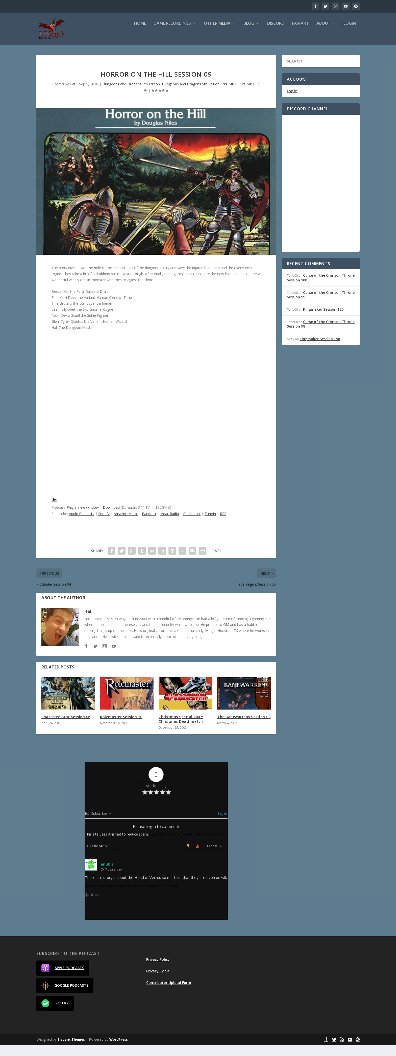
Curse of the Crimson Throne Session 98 (321, 334)
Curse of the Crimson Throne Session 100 (321, 288)
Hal (72, 94)
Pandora (149, 524)
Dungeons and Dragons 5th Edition (131, 94)
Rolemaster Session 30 (121, 727)
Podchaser (192, 524)
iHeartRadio (169, 524)
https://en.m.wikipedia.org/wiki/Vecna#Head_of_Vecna (132, 896)
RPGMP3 (246, 94)
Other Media (217, 34)
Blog (248, 34)
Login (349, 34)
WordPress (118, 1050)
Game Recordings (172, 34)
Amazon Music (126, 524)
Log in (292, 101)
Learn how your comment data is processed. (186, 845)
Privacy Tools (157, 981)
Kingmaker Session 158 (320, 349)
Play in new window (83, 518)
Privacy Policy (158, 970)
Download (111, 518)
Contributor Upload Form (168, 993)
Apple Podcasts (81, 524)
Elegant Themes (71, 1050)
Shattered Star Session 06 (65, 727)
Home (140, 34)
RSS (223, 524)
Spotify (104, 524)
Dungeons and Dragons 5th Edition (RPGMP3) (199, 94)
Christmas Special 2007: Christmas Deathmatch (181, 729)
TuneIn (210, 524)
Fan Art (300, 34)
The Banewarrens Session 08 (243, 727)
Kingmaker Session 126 (323, 320)
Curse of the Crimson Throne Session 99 (321, 305)
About (323, 34)
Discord (275, 34)
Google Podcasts (64, 997)
